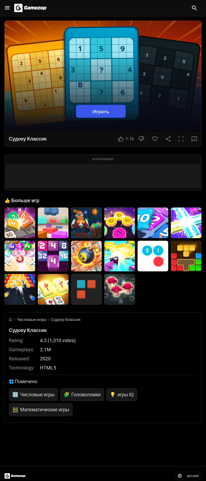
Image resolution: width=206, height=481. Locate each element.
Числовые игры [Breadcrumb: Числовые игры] (31, 319)
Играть (101, 111)
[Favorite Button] (154, 139)
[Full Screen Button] (181, 139)
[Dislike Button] (141, 139)
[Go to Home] (10, 319)
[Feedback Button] (194, 139)
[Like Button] (126, 139)
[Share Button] (168, 139)
